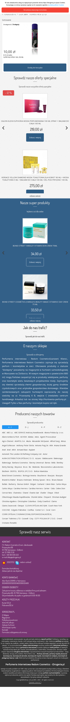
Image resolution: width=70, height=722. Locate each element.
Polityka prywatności (10, 620)
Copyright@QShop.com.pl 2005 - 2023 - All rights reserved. (35, 680)
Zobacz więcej (35, 137)
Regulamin (6, 617)
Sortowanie (6, 20)
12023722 (10, 562)
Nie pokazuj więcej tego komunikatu (35, 10)
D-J (27, 427)
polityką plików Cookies (56, 5)
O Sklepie (5, 615)
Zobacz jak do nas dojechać (12, 571)
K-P (43, 427)
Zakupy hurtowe (8, 625)
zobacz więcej (35, 195)
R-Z (60, 427)
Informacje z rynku (9, 627)
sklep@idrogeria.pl (14, 557)
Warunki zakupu (8, 622)
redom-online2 (25, 562)
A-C (10, 427)
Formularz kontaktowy (10, 568)
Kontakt (5, 630)
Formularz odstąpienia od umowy (14, 632)
